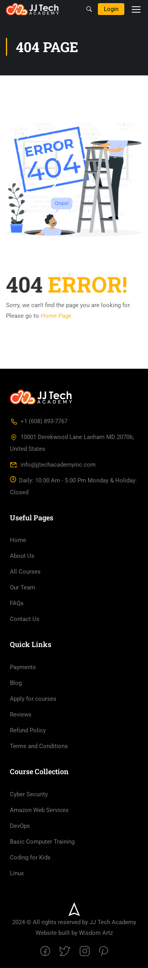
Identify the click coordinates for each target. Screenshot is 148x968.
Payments (23, 667)
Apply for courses (33, 698)
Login (111, 9)
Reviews (21, 714)
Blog (16, 683)
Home (18, 540)
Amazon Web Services (39, 810)
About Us (22, 555)
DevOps (20, 825)
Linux (17, 873)
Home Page (56, 315)
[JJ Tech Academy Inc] (41, 396)
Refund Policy (28, 730)
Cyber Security (29, 794)
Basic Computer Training (42, 841)
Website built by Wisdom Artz (74, 932)
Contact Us (24, 619)
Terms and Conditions (39, 746)
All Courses (25, 571)
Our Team (22, 587)
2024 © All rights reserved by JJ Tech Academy (74, 922)
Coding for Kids (30, 857)
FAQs (17, 603)
